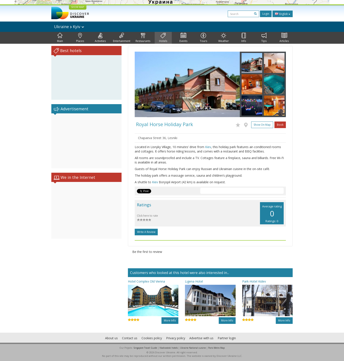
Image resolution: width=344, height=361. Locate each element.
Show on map (262, 125)
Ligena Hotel (194, 281)
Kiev (208, 147)
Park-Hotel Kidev (254, 281)
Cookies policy (152, 338)
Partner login (227, 338)
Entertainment (121, 38)
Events (183, 38)
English (282, 14)
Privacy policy (175, 338)
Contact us (129, 338)
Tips (264, 38)
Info (243, 38)
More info (170, 320)
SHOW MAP (77, 7)
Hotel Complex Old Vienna (146, 281)
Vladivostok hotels (168, 347)
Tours (203, 38)
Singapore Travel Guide (145, 347)
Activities (100, 38)
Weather (223, 38)
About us (111, 338)
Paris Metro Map (216, 347)
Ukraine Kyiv (69, 26)
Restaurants (143, 38)
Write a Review (146, 232)
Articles (284, 38)
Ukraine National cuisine (193, 347)
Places (80, 38)
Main (60, 38)
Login (265, 14)
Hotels (163, 38)
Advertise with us (201, 338)
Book (280, 125)
